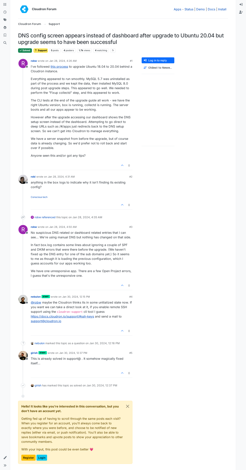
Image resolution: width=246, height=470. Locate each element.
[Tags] (5, 20)
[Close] (127, 406)
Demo (200, 9)
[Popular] (5, 28)
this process (59, 66)
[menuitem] (241, 5)
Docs (211, 9)
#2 (130, 176)
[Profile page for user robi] (23, 179)
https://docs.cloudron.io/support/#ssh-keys (62, 316)
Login (41, 457)
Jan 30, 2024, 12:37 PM (73, 352)
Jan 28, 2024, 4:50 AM (63, 226)
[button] (5, 458)
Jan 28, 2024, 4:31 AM (61, 176)
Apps (177, 9)
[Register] (241, 12)
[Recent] (5, 12)
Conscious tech (39, 197)
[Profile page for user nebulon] (23, 299)
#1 (131, 60)
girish (34, 352)
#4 (130, 296)
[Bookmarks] (5, 35)
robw (34, 60)
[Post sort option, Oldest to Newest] (158, 68)
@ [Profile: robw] (36, 302)
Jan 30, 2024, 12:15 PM (76, 296)
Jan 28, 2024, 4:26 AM (63, 60)
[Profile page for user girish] (23, 355)
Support (40, 50)
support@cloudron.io (46, 321)
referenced (49, 217)
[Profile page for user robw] (23, 63)
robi (33, 176)
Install (222, 9)
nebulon (36, 296)
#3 (130, 226)
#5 (130, 352)
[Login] (241, 5)
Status (188, 9)
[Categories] (5, 5)
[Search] (5, 43)
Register (28, 457)
